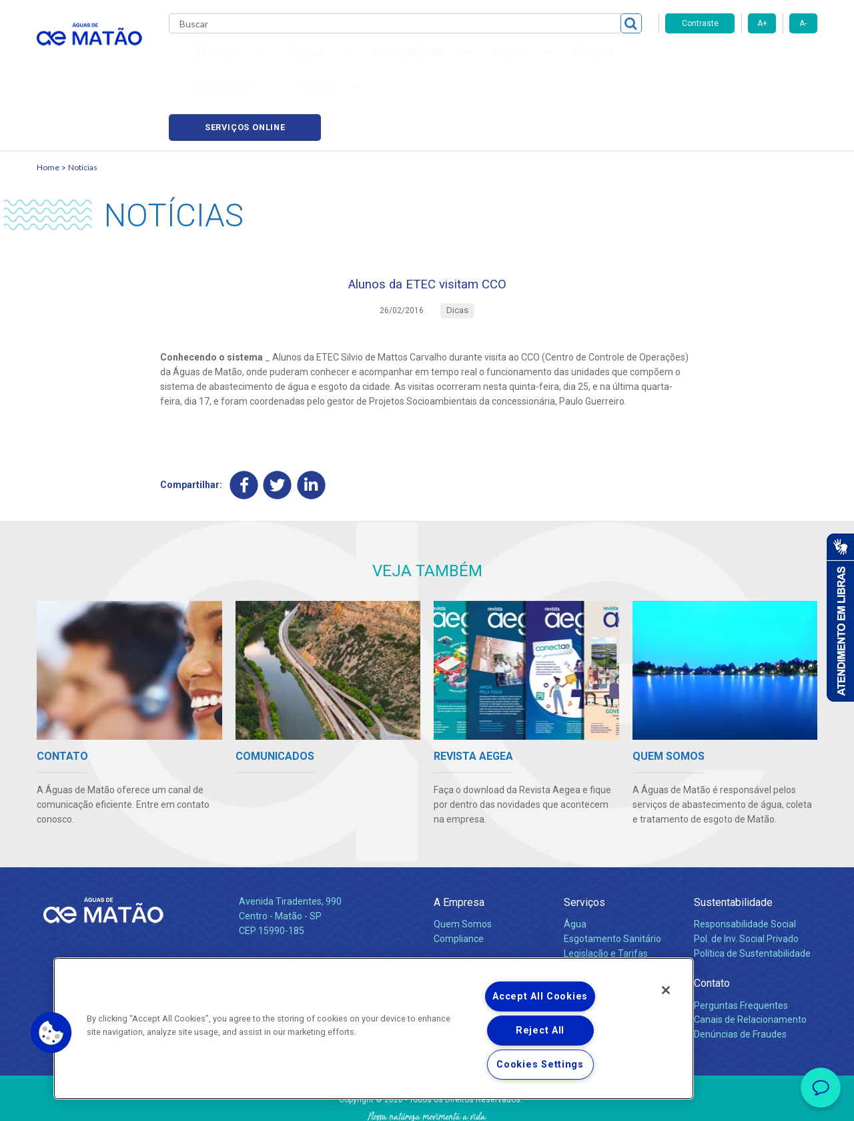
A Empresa (459, 847)
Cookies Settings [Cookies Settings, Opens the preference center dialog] (540, 1064)
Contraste (700, 23)
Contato (712, 928)
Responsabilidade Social (745, 869)
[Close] (666, 990)
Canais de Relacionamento (750, 964)
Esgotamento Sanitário (612, 884)
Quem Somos (463, 869)
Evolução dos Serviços (610, 913)
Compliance (459, 884)
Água (575, 869)
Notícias (82, 104)
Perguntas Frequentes (741, 950)
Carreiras (479, 60)
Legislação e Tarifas (606, 898)
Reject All (540, 1030)
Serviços (584, 847)
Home (48, 104)
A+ (762, 23)
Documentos (591, 928)
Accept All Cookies (540, 996)
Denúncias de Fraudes (740, 979)
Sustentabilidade (733, 847)
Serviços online (741, 60)
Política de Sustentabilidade (752, 898)
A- (803, 23)
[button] (51, 1033)
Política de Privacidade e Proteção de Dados (427, 1101)
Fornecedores (551, 60)
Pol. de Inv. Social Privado (746, 884)
